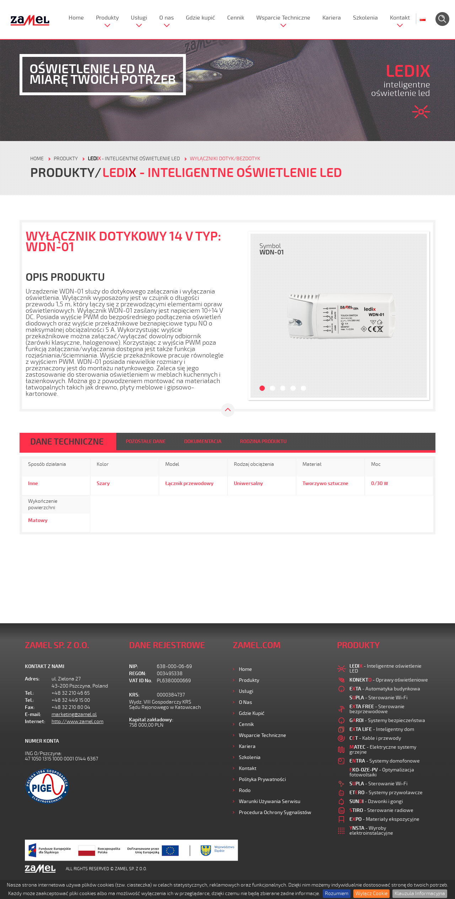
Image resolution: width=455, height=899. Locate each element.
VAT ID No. (140, 680)
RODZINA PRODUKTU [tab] (263, 441)
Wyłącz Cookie (371, 893)
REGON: (137, 673)
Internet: (35, 721)
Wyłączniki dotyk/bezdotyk (225, 159)
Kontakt (400, 17)
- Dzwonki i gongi (376, 801)
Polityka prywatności (262, 779)
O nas (166, 17)
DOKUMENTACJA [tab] (202, 441)
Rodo (245, 790)
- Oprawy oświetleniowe (388, 680)
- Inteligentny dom (381, 729)
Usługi (139, 17)
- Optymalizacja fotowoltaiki (381, 772)
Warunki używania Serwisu (269, 801)
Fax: (30, 707)
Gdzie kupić (200, 17)
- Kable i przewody (375, 738)
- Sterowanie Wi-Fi (378, 698)
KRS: (134, 695)
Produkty (107, 17)
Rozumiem (336, 893)
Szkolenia (365, 17)
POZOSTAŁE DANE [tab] (146, 441)
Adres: (32, 679)
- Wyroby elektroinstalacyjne (371, 830)
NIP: (133, 666)
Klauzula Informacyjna (420, 893)
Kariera (331, 17)
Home (76, 17)
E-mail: (33, 714)
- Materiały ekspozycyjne (384, 819)
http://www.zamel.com (77, 721)
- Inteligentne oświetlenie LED (134, 159)
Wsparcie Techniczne (283, 17)
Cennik (235, 17)
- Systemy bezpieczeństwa (387, 720)
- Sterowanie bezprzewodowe (377, 709)
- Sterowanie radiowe (381, 810)
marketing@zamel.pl (74, 714)
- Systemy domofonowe (384, 761)
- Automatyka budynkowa (384, 689)
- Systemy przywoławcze (386, 793)
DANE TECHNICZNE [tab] (67, 441)
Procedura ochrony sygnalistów (275, 812)
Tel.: (29, 693)
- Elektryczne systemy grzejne (382, 749)
